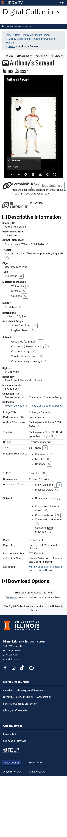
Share (40, 55)
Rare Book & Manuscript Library (32, 35)
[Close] (38, 160)
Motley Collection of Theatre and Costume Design (34, 405)
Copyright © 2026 (12, 771)
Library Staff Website (15, 711)
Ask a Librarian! (11, 659)
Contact (23, 55)
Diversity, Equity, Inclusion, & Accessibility (27, 697)
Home (8, 35)
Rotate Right (26, 174)
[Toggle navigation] (7, 20)
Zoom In (11, 174)
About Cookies (11, 762)
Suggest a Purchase (14, 741)
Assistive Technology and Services (23, 690)
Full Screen (54, 174)
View (56, 55)
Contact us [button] (12, 597)
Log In (62, 2)
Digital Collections (31, 11)
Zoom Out (19, 174)
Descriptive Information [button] (31, 217)
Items (11, 46)
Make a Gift (9, 734)
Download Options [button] (25, 581)
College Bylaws (36, 771)
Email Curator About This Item (33, 592)
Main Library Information (24, 641)
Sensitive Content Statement (18, 26)
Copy (35, 184)
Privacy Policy (35, 762)
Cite (9, 55)
